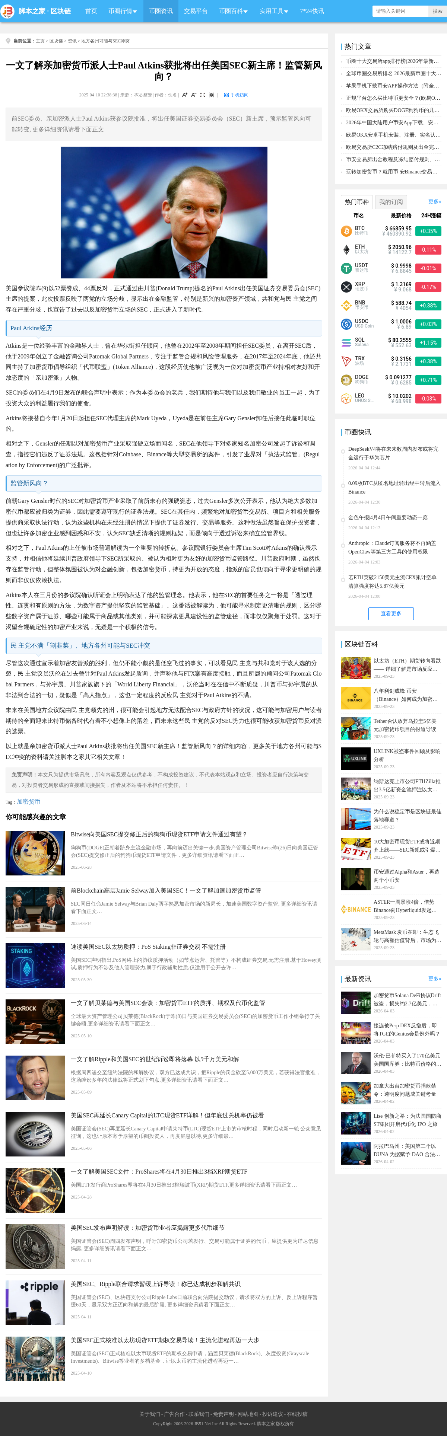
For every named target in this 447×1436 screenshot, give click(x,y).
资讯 (72, 41)
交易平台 (196, 11)
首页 (91, 11)
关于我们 (149, 1414)
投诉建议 (272, 1414)
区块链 (61, 11)
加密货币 (29, 801)
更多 (433, 201)
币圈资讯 (161, 11)
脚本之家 (32, 11)
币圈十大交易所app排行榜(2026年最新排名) (396, 61)
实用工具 (271, 11)
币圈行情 (120, 11)
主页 (40, 41)
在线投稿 (297, 1414)
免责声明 (223, 1414)
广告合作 (174, 1414)
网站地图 (248, 1414)
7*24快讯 (312, 11)
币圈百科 (231, 11)
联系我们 (198, 1414)
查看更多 (391, 613)
